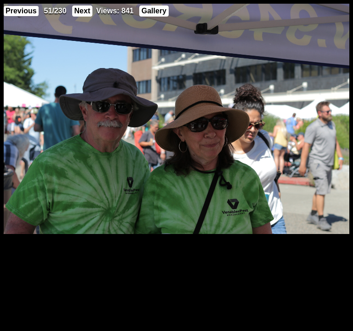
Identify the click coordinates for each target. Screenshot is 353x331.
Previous (21, 11)
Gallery (154, 11)
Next (82, 11)
